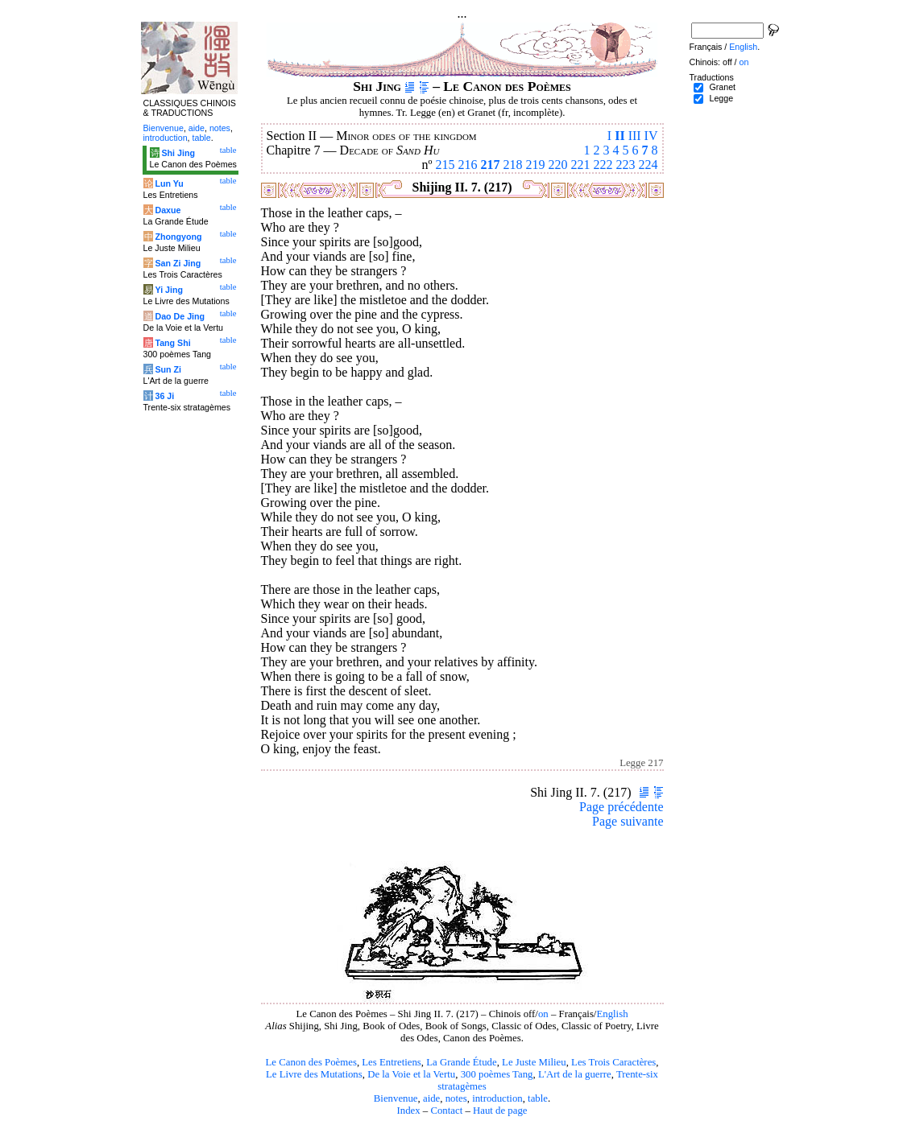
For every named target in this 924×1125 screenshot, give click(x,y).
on (543, 1014)
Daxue (167, 210)
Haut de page (500, 1110)
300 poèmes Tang (497, 1074)
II (619, 135)
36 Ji (164, 396)
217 (490, 164)
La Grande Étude (461, 1062)
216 (468, 164)
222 (603, 164)
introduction (497, 1098)
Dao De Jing (180, 316)
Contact (446, 1110)
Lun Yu (169, 183)
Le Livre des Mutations (314, 1074)
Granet (722, 87)
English (612, 1014)
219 (535, 164)
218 (513, 164)
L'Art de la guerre (574, 1074)
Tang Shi (172, 343)
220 (558, 164)
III (634, 135)
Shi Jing (177, 153)
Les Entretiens (391, 1062)
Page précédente (621, 807)
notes (456, 1098)
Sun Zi (168, 369)
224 (648, 164)
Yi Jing (169, 290)
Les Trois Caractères (613, 1062)
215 (445, 164)
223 (626, 164)
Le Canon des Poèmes (311, 1062)
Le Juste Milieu (534, 1062)
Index (408, 1110)
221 (580, 164)
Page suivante (627, 821)
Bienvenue (396, 1098)
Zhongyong (178, 236)
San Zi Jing (178, 263)
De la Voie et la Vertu (411, 1074)
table (538, 1098)
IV (651, 135)
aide (431, 1098)
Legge (721, 98)
